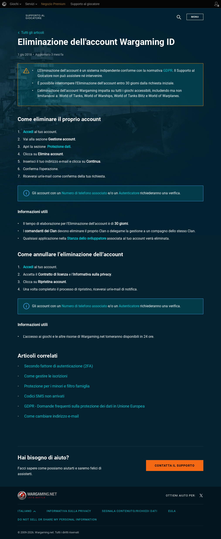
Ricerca (179, 19)
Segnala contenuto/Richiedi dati (129, 511)
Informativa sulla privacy (69, 511)
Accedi (28, 132)
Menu (195, 16)
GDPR (167, 70)
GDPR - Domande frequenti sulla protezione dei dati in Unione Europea (84, 406)
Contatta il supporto (175, 465)
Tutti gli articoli (32, 33)
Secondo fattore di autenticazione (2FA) (58, 366)
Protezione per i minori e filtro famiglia (57, 386)
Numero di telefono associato (84, 193)
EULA (172, 511)
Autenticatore (129, 193)
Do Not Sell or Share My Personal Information (57, 519)
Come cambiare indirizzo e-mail (51, 416)
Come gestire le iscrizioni (45, 376)
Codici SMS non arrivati (44, 396)
